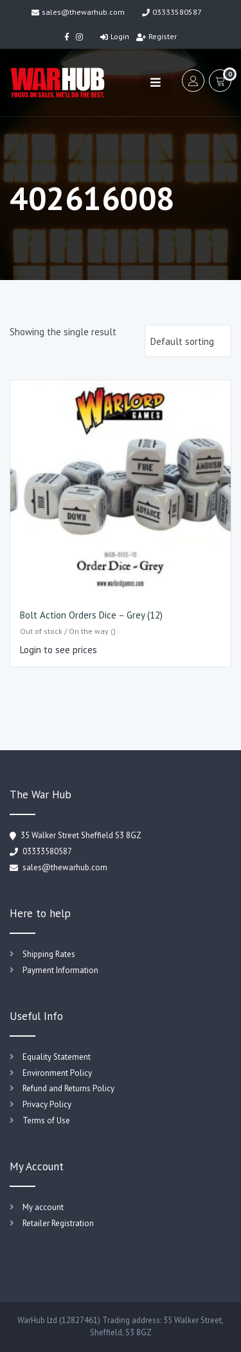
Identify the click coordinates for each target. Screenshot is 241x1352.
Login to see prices (58, 650)
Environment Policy (57, 1072)
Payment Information (60, 970)
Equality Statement (56, 1056)
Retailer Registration (58, 1223)
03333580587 (172, 12)
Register (156, 36)
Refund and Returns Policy (68, 1088)
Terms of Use (46, 1120)
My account (43, 1207)
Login (114, 36)
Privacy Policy (46, 1104)
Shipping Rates (48, 954)
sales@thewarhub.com (78, 12)
